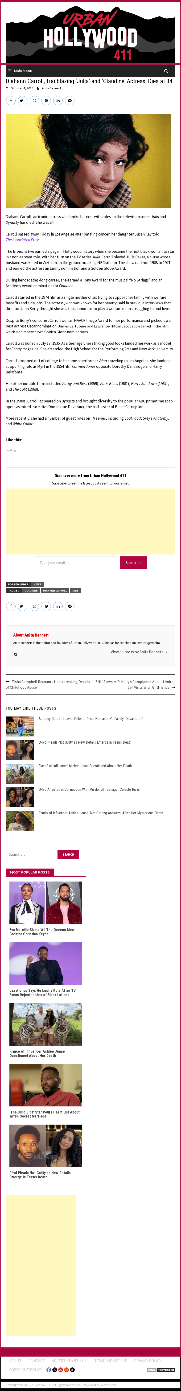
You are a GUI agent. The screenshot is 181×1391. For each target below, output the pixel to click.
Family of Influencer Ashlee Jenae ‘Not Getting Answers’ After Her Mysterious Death (101, 813)
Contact (37, 1360)
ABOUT (15, 1360)
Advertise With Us (69, 1360)
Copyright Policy (25, 1369)
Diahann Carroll (55, 590)
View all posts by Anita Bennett (139, 651)
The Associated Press (23, 239)
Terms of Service (110, 1360)
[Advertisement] (90, 522)
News (37, 584)
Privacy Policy (147, 1360)
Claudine (31, 590)
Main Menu (23, 71)
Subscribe (133, 562)
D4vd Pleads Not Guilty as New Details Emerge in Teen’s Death (85, 742)
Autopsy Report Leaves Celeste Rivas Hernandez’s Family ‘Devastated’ (91, 718)
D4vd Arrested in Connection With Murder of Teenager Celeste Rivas (89, 789)
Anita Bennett (51, 88)
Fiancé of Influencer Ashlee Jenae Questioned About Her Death (85, 766)
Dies (75, 590)
